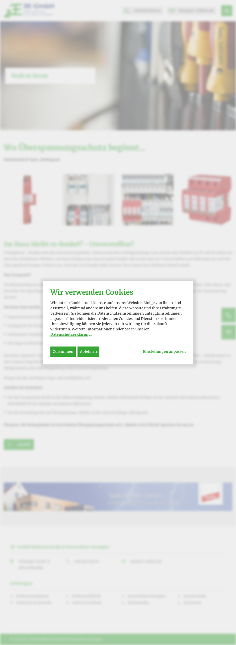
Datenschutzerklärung (70, 334)
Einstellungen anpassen (164, 351)
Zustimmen (63, 351)
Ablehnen (88, 351)
